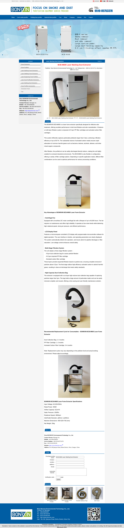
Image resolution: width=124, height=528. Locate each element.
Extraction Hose (25, 88)
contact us (30, 96)
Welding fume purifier (36, 17)
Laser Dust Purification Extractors (30, 80)
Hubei (79, 524)
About (65, 17)
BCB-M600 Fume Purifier (51, 501)
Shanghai (64, 524)
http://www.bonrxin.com (32, 110)
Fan (22, 91)
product (31, 61)
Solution (79, 17)
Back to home (15, 1)
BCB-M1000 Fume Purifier (67, 501)
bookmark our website (25, 1)
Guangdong (58, 524)
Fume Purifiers (25, 67)
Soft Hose (96, 500)
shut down (76, 69)
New (85, 17)
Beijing (70, 524)
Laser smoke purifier (22, 17)
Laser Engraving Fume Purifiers (29, 76)
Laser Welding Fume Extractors (29, 73)
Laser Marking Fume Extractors (29, 70)
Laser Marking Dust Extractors (29, 83)
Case (60, 17)
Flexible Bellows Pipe (81, 500)
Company (72, 17)
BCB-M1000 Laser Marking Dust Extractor (90, 118)
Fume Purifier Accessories (28, 86)
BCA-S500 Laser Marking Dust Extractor (62, 118)
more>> (100, 61)
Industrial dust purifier (50, 17)
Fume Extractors (25, 64)
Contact (91, 17)
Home (13, 17)
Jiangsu (75, 524)
